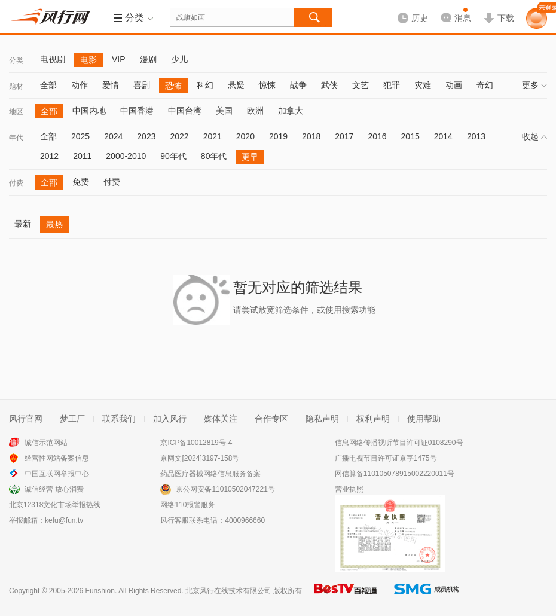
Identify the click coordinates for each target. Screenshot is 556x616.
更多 (534, 85)
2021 (212, 136)
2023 (146, 136)
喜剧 (141, 85)
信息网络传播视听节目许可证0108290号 (399, 442)
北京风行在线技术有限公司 (228, 591)
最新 (22, 223)
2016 (377, 136)
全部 (48, 85)
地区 (16, 112)
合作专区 (271, 418)
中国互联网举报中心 (57, 473)
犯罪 (391, 85)
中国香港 (137, 110)
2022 (179, 136)
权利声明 (373, 418)
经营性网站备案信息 (57, 458)
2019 (278, 136)
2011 (82, 156)
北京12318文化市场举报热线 (54, 505)
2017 (344, 136)
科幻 (205, 85)
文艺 (360, 85)
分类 (16, 60)
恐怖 (173, 85)
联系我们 (119, 418)
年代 (16, 137)
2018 (311, 136)
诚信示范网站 (46, 442)
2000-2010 (126, 156)
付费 (16, 183)
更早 (250, 156)
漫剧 (148, 59)
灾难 (422, 85)
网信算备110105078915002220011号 (394, 473)
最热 (54, 224)
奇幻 (484, 85)
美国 (224, 110)
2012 (49, 156)
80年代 (214, 156)
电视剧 (52, 59)
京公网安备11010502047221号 (225, 489)
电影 (88, 60)
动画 (453, 85)
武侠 (329, 85)
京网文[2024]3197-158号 (199, 458)
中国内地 (89, 110)
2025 (80, 136)
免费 (80, 182)
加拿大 (290, 110)
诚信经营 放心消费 (54, 489)
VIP (119, 59)
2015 (410, 136)
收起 (534, 136)
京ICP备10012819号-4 (196, 442)
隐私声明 (322, 418)
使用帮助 (424, 418)
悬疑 (236, 85)
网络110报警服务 (187, 505)
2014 (443, 136)
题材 (16, 86)
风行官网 (25, 418)
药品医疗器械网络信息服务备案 (210, 473)
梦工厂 (72, 418)
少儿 (179, 59)
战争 (298, 85)
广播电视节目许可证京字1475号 (386, 458)
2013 (476, 136)
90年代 (173, 156)
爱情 (110, 85)
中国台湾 (184, 110)
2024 (113, 136)
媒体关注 (220, 418)
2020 (245, 136)
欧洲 (255, 110)
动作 (79, 85)
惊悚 (267, 85)
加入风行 (170, 418)
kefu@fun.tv (64, 520)
